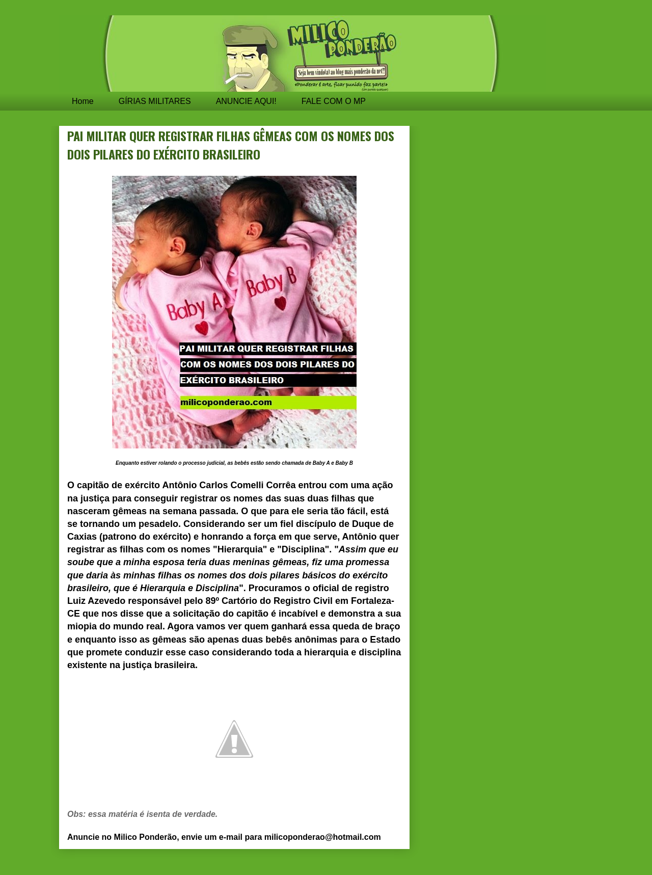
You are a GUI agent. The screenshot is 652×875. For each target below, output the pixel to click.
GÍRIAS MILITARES (155, 101)
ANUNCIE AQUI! (246, 101)
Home (83, 101)
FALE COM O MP (334, 101)
